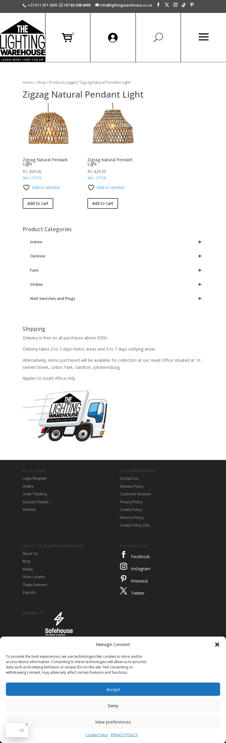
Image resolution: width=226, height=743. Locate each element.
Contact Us (129, 478)
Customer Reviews (135, 494)
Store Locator (34, 577)
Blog (26, 561)
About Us (30, 553)
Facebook (140, 556)
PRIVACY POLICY (124, 734)
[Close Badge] (27, 724)
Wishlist (29, 509)
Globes (116, 284)
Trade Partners (35, 585)
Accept (113, 689)
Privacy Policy (131, 502)
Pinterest (139, 581)
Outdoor (116, 256)
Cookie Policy (97, 734)
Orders (28, 486)
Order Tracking (35, 494)
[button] (217, 644)
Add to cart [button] (38, 203)
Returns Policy (132, 517)
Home (28, 82)
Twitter (137, 593)
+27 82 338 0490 (75, 5)
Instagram (140, 568)
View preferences (113, 722)
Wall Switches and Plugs (116, 298)
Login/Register (35, 478)
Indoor (116, 242)
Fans (116, 270)
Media (28, 569)
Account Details (36, 502)
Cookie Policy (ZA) (135, 525)
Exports (29, 592)
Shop (41, 82)
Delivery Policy (132, 486)
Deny (113, 706)
